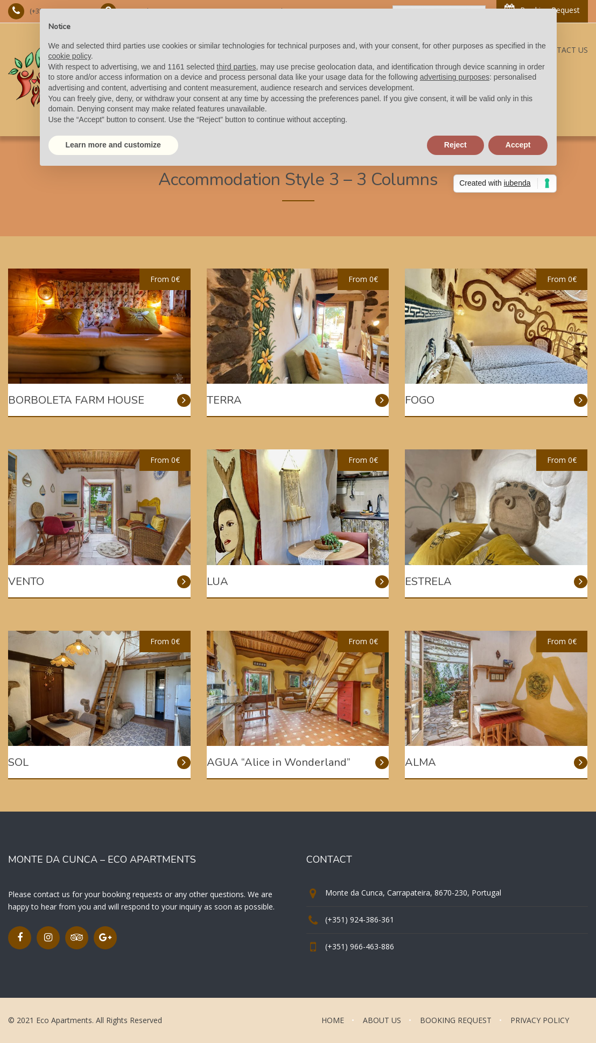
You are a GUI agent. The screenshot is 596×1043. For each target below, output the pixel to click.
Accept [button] (518, 144)
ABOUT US (382, 1020)
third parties (236, 66)
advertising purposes (454, 77)
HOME (332, 1020)
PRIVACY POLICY (539, 1020)
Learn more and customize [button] (113, 144)
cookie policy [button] (69, 56)
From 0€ (165, 279)
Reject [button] (455, 144)
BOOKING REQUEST (456, 1020)
